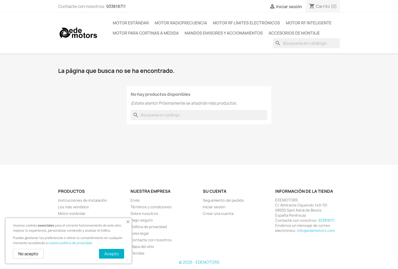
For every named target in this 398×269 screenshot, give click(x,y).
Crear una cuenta (218, 213)
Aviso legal (139, 233)
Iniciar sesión (214, 206)
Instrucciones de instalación (82, 200)
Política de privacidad (148, 226)
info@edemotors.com (316, 230)
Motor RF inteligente (308, 23)
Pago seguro (141, 220)
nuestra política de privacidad (70, 243)
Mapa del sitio (142, 246)
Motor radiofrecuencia (181, 23)
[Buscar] (306, 43)
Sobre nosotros (144, 213)
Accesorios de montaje (294, 33)
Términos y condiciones (151, 206)
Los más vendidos (73, 206)
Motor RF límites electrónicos (246, 23)
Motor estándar (131, 23)
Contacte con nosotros (151, 240)
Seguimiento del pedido (223, 200)
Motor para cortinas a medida (146, 33)
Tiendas (137, 253)
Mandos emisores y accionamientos (224, 33)
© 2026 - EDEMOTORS (199, 262)
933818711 (116, 6)
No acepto (28, 254)
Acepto (111, 254)
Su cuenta (214, 191)
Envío (135, 200)
